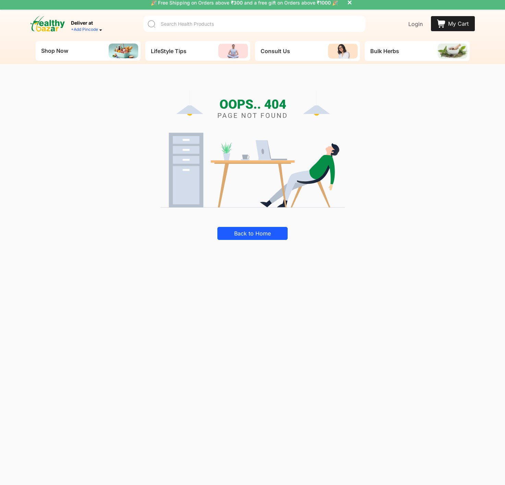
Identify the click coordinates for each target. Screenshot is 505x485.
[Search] (254, 17)
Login (415, 17)
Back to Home (252, 227)
